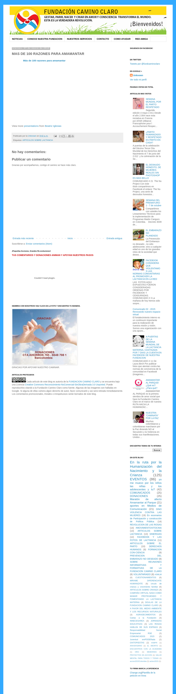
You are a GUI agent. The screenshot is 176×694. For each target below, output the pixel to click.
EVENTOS (138, 479)
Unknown (138, 75)
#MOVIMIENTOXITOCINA (149, 528)
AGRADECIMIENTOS (146, 615)
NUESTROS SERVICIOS (79, 39)
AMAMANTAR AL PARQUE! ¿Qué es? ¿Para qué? (153, 384)
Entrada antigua (114, 238)
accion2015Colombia (138, 661)
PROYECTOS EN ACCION (141, 655)
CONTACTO (103, 39)
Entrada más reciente (23, 238)
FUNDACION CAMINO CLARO (84, 381)
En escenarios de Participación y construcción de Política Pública (146, 518)
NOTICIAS (17, 39)
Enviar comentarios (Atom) (39, 243)
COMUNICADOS (140, 492)
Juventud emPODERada (142, 639)
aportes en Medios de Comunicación (146, 507)
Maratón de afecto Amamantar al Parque (146, 501)
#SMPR (154, 643)
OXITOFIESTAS (137, 643)
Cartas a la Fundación (143, 618)
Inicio (70, 238)
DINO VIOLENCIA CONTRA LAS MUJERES (146, 512)
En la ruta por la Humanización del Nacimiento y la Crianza (146, 468)
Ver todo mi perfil (138, 79)
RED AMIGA (141, 39)
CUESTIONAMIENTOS (145, 577)
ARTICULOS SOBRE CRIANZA (144, 590)
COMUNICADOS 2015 (142, 636)
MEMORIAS (152, 652)
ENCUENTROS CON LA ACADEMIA (146, 649)
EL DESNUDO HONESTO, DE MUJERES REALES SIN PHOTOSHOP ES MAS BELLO (147, 171)
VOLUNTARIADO (142, 574)
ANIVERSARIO (136, 646)
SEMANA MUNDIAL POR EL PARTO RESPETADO (153, 103)
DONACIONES (139, 496)
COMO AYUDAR (122, 39)
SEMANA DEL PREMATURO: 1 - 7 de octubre (153, 203)
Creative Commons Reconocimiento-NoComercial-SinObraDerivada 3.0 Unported (65, 384)
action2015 (154, 661)
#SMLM (158, 574)
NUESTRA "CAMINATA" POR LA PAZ (152, 415)
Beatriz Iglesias (53, 126)
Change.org (135, 672)
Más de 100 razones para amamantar (44, 60)
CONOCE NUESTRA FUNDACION (44, 39)
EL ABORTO (152, 646)
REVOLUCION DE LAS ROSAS (146, 524)
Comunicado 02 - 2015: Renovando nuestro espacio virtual (146, 312)
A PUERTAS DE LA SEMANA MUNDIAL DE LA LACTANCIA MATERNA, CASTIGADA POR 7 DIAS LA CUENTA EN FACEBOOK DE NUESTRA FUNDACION (147, 347)
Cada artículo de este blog (39, 381)
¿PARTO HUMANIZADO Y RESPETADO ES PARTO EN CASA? (153, 137)
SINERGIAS (156, 534)
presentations (31, 126)
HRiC (137, 652)
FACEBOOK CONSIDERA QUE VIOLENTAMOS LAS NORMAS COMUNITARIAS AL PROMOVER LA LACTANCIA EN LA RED (146, 269)
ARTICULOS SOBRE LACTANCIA (37, 140)
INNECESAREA (137, 621)
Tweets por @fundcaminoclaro (145, 64)
